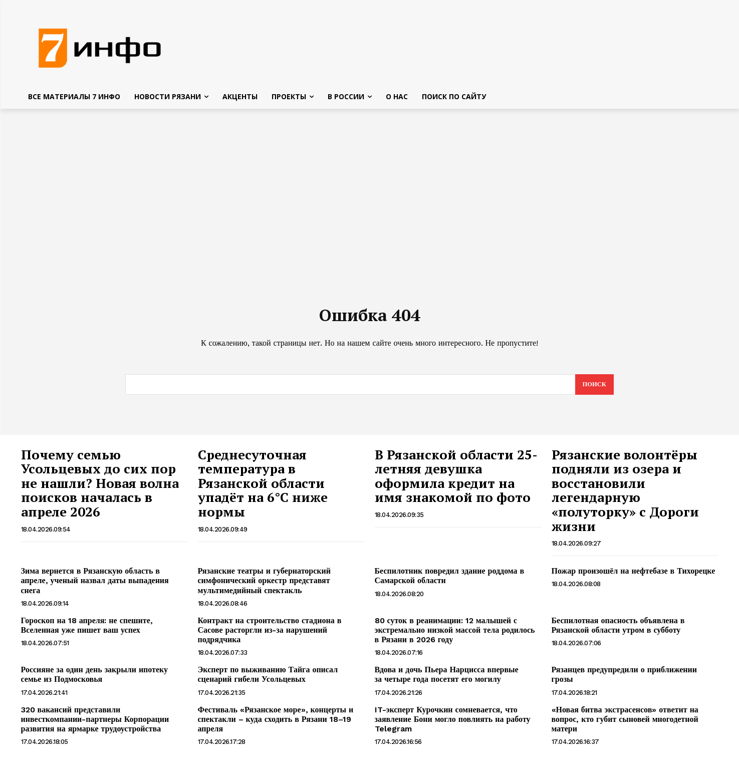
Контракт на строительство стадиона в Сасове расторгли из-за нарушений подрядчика (270, 635)
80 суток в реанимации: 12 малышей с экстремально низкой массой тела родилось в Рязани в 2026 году (455, 635)
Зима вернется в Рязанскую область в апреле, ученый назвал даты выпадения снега (95, 585)
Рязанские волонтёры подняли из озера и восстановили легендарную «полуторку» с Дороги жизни (625, 495)
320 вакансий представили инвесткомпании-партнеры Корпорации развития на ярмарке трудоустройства (95, 724)
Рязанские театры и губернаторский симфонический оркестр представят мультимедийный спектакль (264, 585)
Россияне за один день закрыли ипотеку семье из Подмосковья (94, 679)
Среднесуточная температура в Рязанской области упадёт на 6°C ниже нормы (263, 488)
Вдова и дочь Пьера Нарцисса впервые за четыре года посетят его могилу (447, 679)
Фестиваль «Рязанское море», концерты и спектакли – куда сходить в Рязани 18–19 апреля (276, 724)
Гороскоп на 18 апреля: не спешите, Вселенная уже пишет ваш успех (87, 630)
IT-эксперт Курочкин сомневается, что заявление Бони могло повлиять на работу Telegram (453, 724)
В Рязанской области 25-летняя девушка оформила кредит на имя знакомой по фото (456, 481)
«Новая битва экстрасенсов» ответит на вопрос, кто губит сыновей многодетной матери (625, 724)
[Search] (594, 389)
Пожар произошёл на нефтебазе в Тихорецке (633, 576)
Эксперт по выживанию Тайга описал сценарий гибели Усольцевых (268, 679)
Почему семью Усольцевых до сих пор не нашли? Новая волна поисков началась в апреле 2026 (100, 488)
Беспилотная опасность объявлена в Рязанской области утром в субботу (618, 630)
